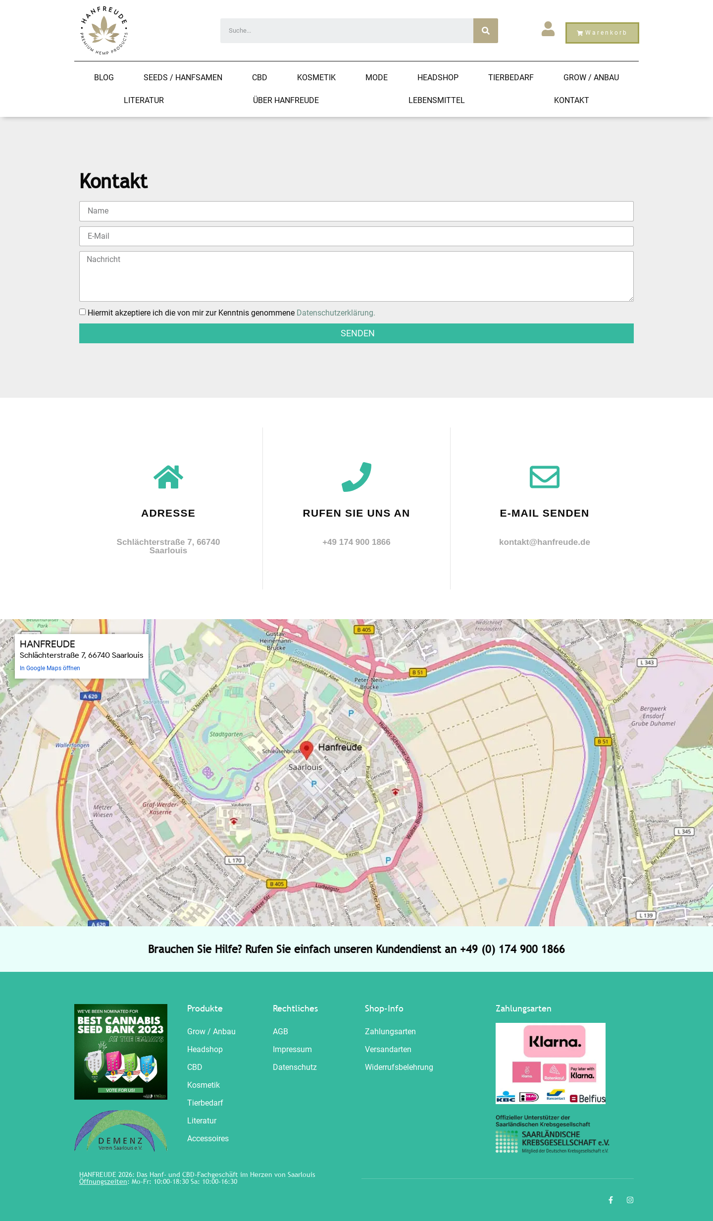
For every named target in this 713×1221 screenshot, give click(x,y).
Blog (104, 77)
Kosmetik (316, 77)
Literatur (144, 100)
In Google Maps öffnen (50, 668)
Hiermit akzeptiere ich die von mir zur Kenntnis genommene (231, 312)
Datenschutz (295, 1067)
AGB (280, 1031)
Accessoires (208, 1138)
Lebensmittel (436, 100)
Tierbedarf (511, 77)
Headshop (437, 77)
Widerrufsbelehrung (399, 1067)
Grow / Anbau (591, 77)
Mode (376, 77)
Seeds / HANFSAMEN (183, 77)
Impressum (292, 1049)
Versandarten (388, 1049)
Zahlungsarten (390, 1031)
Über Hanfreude (286, 100)
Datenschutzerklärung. (336, 312)
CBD (259, 77)
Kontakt (571, 100)
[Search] (485, 30)
